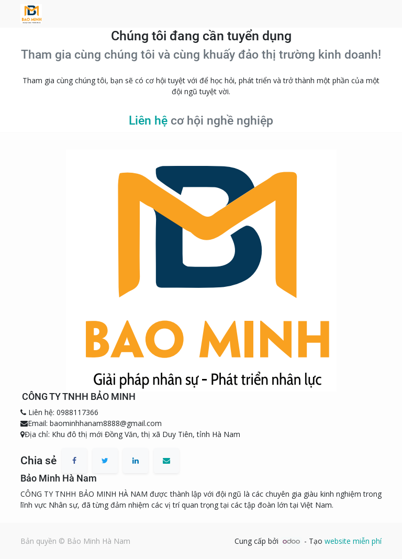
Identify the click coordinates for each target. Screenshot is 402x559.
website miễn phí (353, 541)
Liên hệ (148, 121)
